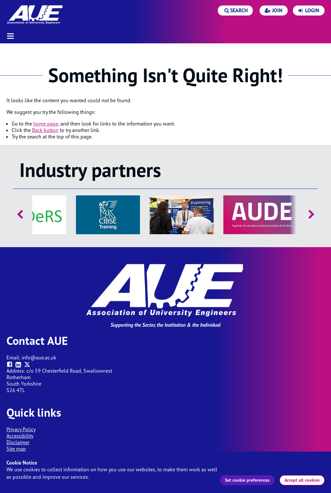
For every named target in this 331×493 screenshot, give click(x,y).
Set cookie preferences (247, 480)
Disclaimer (17, 442)
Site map (16, 448)
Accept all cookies (302, 480)
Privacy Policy (21, 429)
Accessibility (19, 436)
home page (45, 123)
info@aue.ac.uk (39, 357)
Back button (45, 130)
